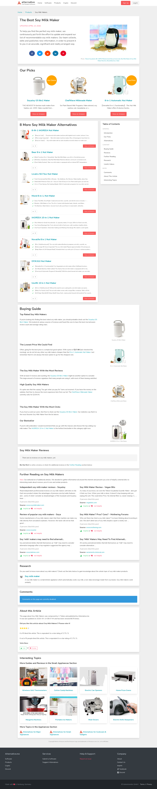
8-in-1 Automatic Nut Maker (118, 100)
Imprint (119, 765)
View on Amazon (38, 114)
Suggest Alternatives (50, 762)
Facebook (121, 769)
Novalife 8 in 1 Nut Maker (44, 239)
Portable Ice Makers (63, 720)
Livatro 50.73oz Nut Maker (45, 174)
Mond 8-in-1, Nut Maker (43, 195)
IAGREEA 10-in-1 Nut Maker (46, 217)
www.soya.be (31, 530)
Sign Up (126, 3)
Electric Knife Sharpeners (123, 720)
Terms (142, 784)
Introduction (108, 133)
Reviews (107, 153)
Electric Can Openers (93, 690)
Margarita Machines (33, 720)
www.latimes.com (32, 552)
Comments (108, 172)
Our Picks (107, 137)
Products (57, 3)
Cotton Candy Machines (63, 690)
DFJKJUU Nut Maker (41, 261)
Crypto (65, 3)
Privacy (149, 784)
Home (40, 3)
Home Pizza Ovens (123, 690)
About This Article (110, 176)
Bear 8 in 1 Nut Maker (42, 152)
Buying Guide (108, 149)
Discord (73, 3)
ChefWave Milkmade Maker (78, 100)
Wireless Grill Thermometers (34, 690)
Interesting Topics (110, 180)
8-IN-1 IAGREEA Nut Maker (45, 130)
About (119, 759)
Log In (135, 3)
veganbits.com (91, 502)
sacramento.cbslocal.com (95, 552)
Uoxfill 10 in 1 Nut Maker (44, 283)
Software (48, 3)
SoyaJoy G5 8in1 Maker (38, 100)
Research (107, 160)
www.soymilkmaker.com (35, 505)
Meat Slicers (93, 720)
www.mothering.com (93, 527)
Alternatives (108, 140)
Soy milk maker (32, 576)
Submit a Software (49, 759)
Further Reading (110, 156)
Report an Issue (85, 759)
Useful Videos (109, 164)
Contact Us (121, 762)
